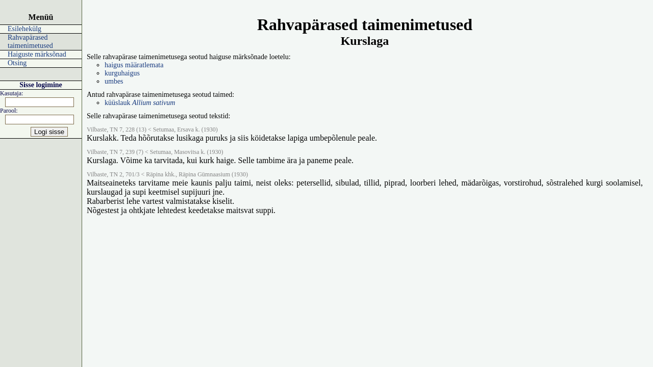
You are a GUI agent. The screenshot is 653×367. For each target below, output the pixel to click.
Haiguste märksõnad (37, 54)
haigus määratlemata (134, 65)
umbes (114, 81)
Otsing (17, 63)
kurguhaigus (122, 73)
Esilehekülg (24, 29)
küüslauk (140, 103)
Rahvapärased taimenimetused (30, 41)
